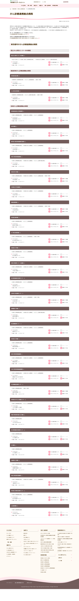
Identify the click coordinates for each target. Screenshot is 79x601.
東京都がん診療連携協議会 (46, 576)
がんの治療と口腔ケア (28, 565)
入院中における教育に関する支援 (47, 555)
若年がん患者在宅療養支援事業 (47, 550)
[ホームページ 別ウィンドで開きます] (17, 0)
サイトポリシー (10, 594)
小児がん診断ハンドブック (63, 550)
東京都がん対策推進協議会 (46, 574)
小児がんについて (27, 547)
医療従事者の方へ (37, 2)
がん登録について (44, 582)
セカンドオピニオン (27, 556)
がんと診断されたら (10, 557)
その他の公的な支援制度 (45, 562)
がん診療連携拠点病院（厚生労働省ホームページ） (20, 34)
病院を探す (26, 541)
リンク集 (44, 2)
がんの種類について (10, 543)
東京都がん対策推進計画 (45, 572)
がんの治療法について (11, 545)
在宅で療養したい (27, 545)
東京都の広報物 (44, 584)
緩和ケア (25, 543)
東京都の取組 (15, 8)
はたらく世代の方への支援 (46, 541)
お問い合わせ (29, 594)
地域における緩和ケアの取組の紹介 (65, 545)
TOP (11, 8)
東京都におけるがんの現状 (46, 568)
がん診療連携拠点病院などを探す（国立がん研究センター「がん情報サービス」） (26, 38)
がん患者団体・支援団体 (11, 563)
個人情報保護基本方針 (19, 594)
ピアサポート (9, 565)
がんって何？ (9, 541)
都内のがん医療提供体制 (24, 8)
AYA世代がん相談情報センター (13, 561)
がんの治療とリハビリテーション (30, 563)
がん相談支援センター (11, 559)
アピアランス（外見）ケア (29, 561)
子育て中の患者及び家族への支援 (47, 557)
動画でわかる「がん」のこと (12, 547)
